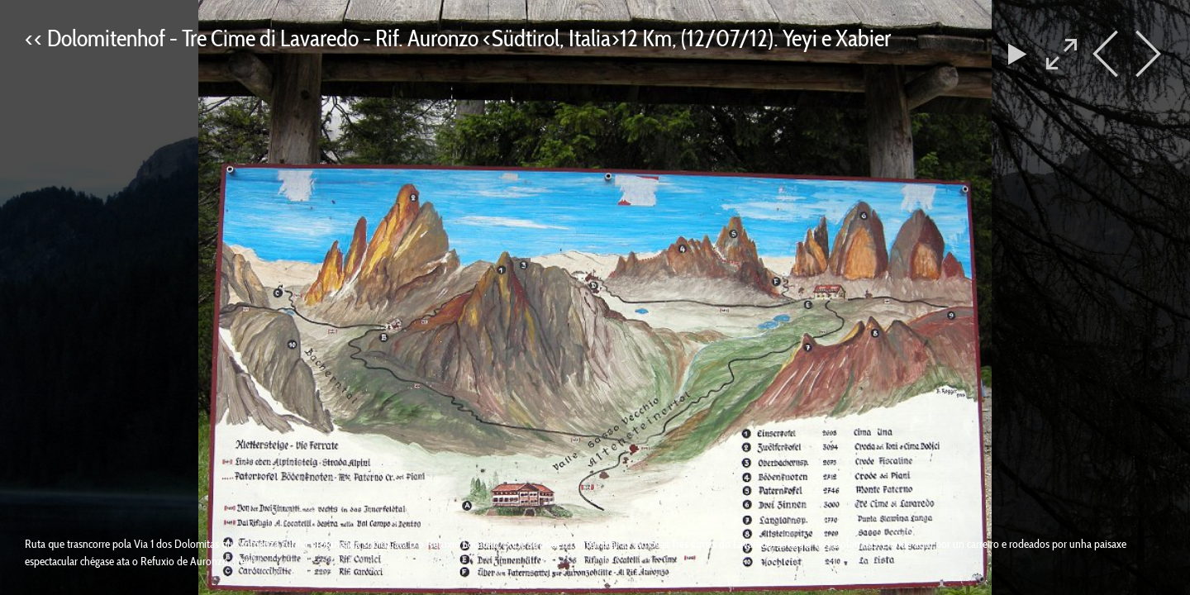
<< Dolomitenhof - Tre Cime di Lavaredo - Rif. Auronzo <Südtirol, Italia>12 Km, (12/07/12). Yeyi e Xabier (458, 38)
